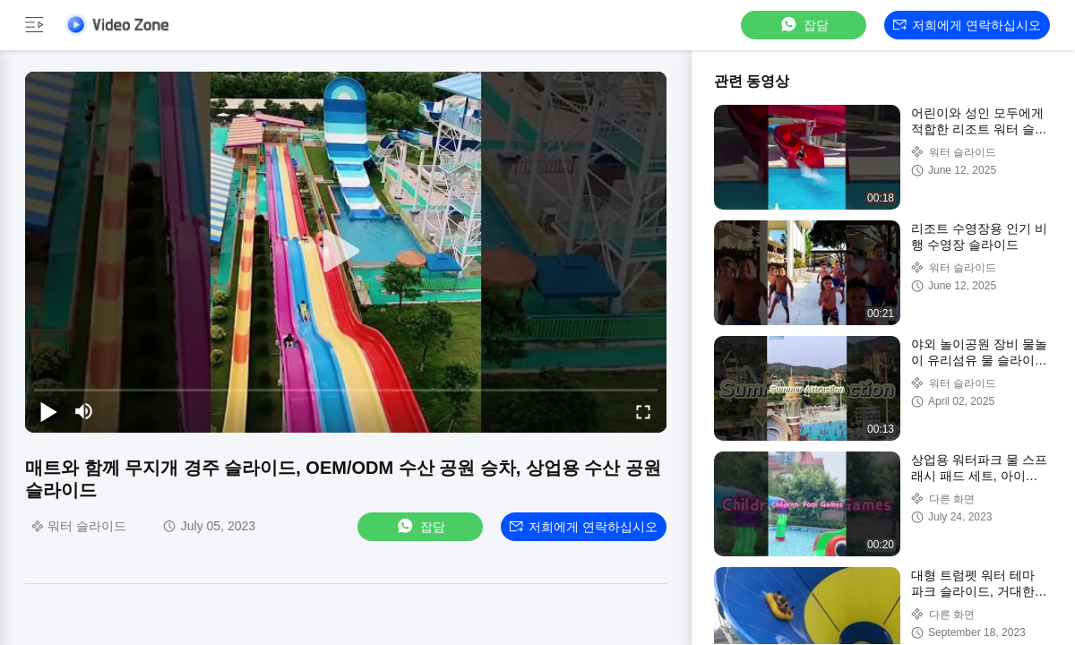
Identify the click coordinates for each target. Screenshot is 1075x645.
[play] (345, 251)
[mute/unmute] (84, 411)
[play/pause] (48, 411)
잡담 (803, 24)
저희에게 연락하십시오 (967, 25)
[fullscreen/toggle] (643, 411)
